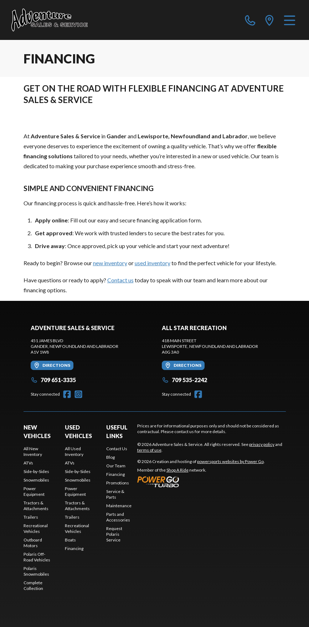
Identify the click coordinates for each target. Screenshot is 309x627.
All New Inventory (33, 451)
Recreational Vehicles (36, 528)
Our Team (115, 465)
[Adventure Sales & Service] (49, 20)
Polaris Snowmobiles (36, 571)
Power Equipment (34, 491)
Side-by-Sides (36, 471)
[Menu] (290, 20)
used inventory (152, 262)
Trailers (31, 517)
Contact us (120, 280)
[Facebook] (67, 394)
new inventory (110, 262)
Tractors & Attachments (36, 505)
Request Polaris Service (114, 534)
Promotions (117, 482)
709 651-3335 (53, 379)
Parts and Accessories (118, 517)
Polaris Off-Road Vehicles (37, 556)
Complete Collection (33, 585)
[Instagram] (78, 394)
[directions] (269, 20)
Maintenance (119, 505)
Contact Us (116, 448)
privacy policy (261, 444)
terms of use (149, 450)
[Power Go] (201, 481)
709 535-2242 (184, 379)
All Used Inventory (74, 451)
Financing (74, 548)
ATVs (28, 463)
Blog (110, 457)
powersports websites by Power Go (230, 461)
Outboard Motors (33, 542)
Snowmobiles (36, 480)
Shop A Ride (177, 470)
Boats (70, 540)
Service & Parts (115, 494)
